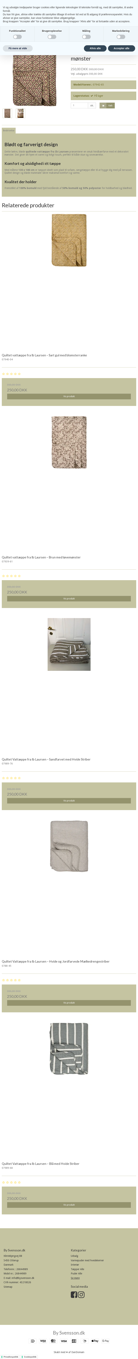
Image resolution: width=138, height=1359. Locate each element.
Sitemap (8, 1286)
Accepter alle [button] (121, 48)
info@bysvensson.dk (23, 1278)
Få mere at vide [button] (18, 48)
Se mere (75, 1278)
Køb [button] (106, 105)
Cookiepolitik (30, 1357)
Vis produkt (69, 396)
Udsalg (74, 1255)
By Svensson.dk (69, 1333)
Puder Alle (76, 1273)
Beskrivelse (8, 130)
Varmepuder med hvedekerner (87, 1260)
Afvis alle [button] (95, 48)
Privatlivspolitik (11, 1357)
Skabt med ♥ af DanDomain (69, 1352)
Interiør (75, 1264)
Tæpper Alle (77, 1269)
